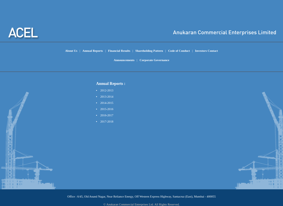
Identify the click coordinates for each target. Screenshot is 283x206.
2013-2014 (106, 96)
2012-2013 (106, 90)
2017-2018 (106, 121)
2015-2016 (106, 109)
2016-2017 (106, 115)
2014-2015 (106, 102)
